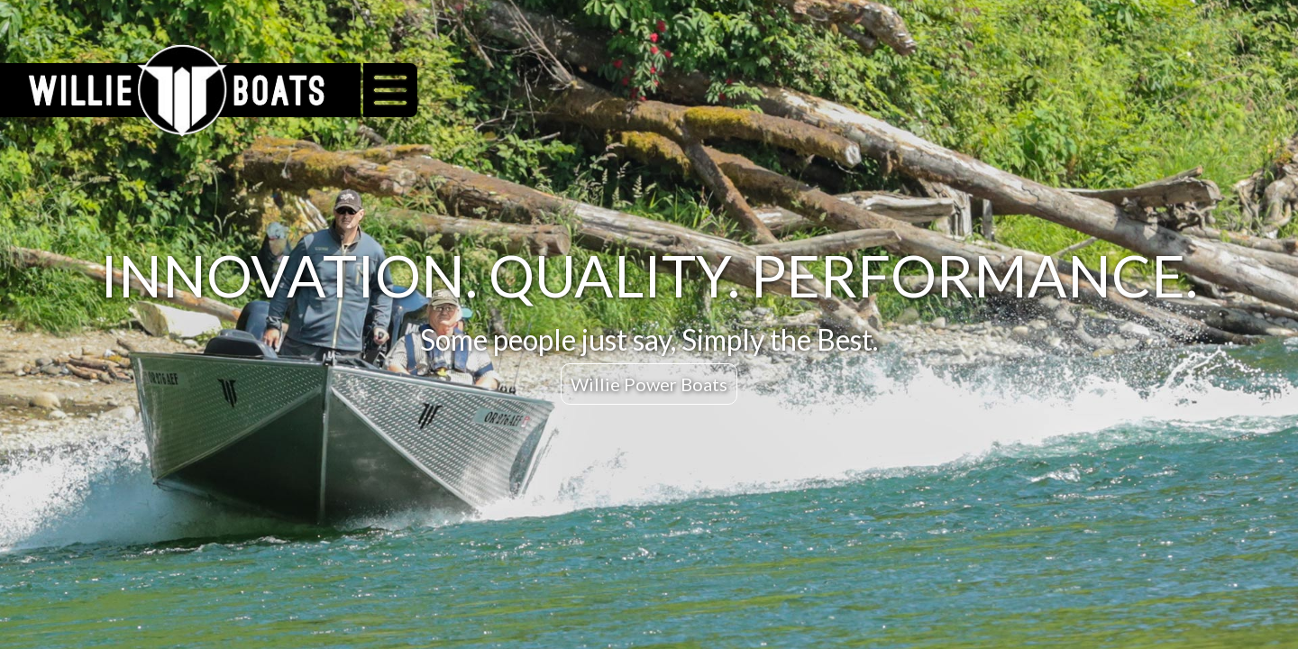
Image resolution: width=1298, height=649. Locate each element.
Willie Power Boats (649, 384)
